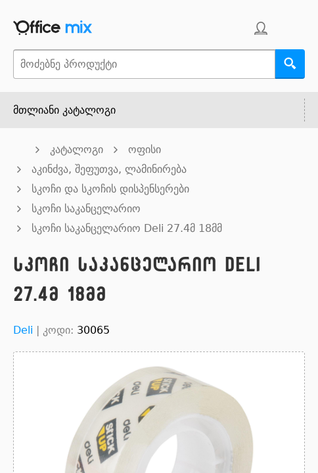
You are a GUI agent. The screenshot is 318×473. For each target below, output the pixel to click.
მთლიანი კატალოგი (64, 110)
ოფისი (144, 149)
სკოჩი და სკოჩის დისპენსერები (110, 189)
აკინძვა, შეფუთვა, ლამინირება (109, 169)
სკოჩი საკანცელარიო (86, 208)
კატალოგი (76, 149)
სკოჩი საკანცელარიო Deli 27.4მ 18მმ (127, 228)
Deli (23, 330)
